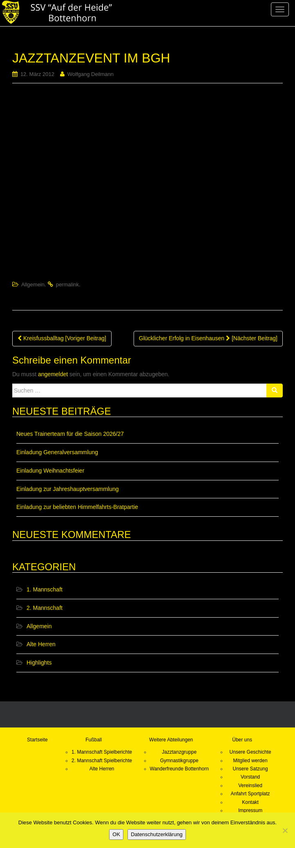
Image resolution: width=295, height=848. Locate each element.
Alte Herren (41, 644)
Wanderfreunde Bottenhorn (179, 769)
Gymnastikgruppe (179, 760)
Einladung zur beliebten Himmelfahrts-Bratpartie (77, 507)
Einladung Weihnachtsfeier (50, 470)
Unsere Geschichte (250, 752)
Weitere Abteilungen (171, 740)
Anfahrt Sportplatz (250, 794)
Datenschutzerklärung (156, 834)
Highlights (39, 662)
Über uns (242, 740)
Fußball (93, 740)
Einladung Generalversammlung (57, 452)
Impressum (250, 810)
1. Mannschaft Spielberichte (102, 752)
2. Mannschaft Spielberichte (102, 760)
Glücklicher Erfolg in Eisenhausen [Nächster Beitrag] (208, 338)
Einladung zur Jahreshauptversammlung (67, 489)
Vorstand (250, 777)
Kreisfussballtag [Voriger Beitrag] (62, 338)
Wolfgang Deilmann (90, 74)
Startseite (37, 740)
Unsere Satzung (250, 769)
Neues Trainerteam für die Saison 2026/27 (70, 434)
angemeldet (53, 374)
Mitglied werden (250, 760)
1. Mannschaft (45, 589)
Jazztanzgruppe (179, 752)
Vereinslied (250, 785)
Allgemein (33, 284)
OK (116, 834)
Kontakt (250, 802)
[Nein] (285, 830)
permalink (67, 284)
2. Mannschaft (45, 608)
